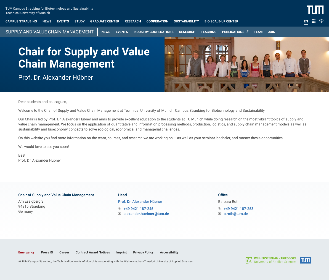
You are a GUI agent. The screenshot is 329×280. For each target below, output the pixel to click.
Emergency (26, 252)
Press (45, 252)
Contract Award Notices (93, 252)
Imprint (121, 252)
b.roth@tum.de (236, 214)
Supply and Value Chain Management (49, 32)
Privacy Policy (143, 252)
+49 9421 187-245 (138, 209)
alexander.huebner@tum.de (146, 214)
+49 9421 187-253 (238, 209)
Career (64, 252)
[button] (21, 20)
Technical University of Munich (27, 12)
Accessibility (169, 252)
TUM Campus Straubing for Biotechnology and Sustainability (49, 8)
